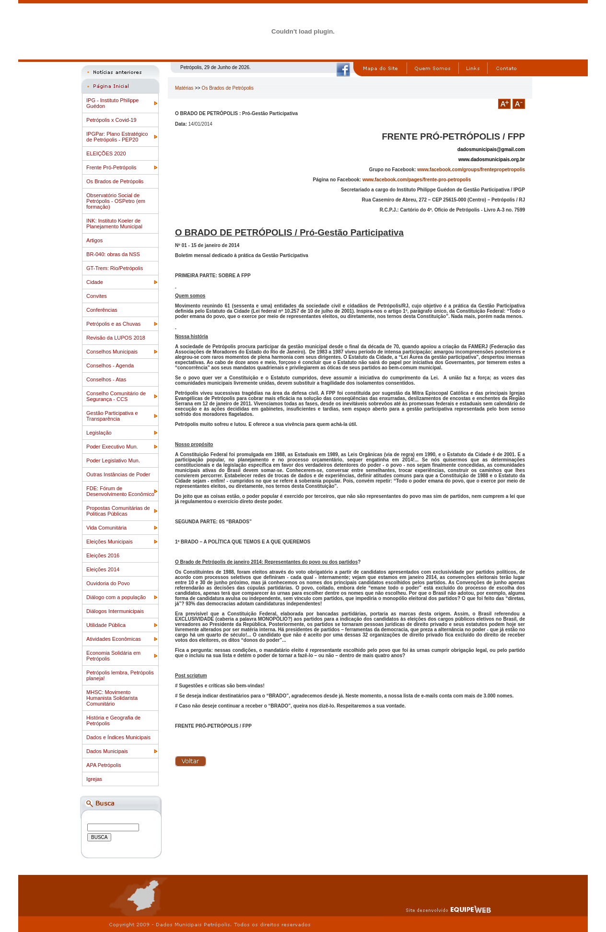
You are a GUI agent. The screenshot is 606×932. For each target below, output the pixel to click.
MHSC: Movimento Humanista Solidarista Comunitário (112, 698)
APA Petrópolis (103, 765)
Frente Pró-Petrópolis (111, 167)
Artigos (94, 240)
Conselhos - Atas (106, 379)
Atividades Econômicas (113, 639)
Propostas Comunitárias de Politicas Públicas (118, 511)
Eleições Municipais (109, 541)
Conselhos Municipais (112, 351)
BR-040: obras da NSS (113, 254)
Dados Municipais (107, 751)
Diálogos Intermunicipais (115, 611)
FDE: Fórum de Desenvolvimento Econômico (120, 491)
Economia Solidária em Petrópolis (113, 655)
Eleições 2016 (102, 555)
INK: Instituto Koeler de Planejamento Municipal (114, 223)
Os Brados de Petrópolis (114, 181)
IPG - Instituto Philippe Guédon (112, 103)
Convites (96, 296)
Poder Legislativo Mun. (113, 460)
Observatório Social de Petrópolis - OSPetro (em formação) (115, 201)
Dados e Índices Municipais (118, 737)
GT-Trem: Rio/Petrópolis (114, 268)
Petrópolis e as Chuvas (113, 324)
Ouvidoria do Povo (108, 583)
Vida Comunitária (106, 528)
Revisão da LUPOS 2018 (115, 338)
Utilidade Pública (106, 625)
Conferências (101, 310)
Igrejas (94, 779)
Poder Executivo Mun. (112, 446)
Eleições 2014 (102, 569)
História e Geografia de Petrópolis (113, 720)
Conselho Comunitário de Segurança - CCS (116, 396)
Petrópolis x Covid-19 (111, 120)
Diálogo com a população (116, 597)
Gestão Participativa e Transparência (112, 416)
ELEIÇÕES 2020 (106, 153)
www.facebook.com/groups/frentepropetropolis (471, 169)
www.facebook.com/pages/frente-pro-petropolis (416, 179)
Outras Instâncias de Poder (118, 474)
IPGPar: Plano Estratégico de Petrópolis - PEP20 (117, 136)
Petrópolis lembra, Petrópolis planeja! (120, 675)
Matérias (184, 88)
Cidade (94, 282)
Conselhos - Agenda (110, 365)
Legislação (99, 433)
